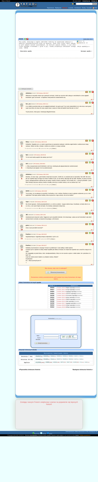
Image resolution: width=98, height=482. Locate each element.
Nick (38, 338)
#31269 (76, 365)
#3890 (49, 365)
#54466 (46, 362)
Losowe (70, 8)
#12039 (40, 365)
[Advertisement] (7, 241)
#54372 (76, 362)
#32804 (87, 365)
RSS (95, 8)
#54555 (59, 359)
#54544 (53, 359)
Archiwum (77, 8)
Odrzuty (64, 8)
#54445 (65, 362)
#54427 (59, 362)
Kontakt (89, 8)
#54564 (65, 359)
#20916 (56, 365)
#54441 (53, 362)
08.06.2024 (86, 39)
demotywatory (33, 438)
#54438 (81, 362)
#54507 (76, 359)
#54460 (39, 362)
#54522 (39, 359)
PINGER (49, 436)
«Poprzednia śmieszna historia (29, 372)
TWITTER (43, 436)
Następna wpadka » (86, 51)
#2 (39, 148)
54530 (52, 297)
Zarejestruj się (86, 1)
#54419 (71, 362)
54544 (52, 288)
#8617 (69, 365)
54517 (52, 291)
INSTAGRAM (36, 436)
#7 (39, 239)
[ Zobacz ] (53, 148)
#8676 (63, 365)
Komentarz (54, 318)
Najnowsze (50, 8)
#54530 (46, 359)
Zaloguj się (94, 1)
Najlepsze (58, 8)
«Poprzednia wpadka (26, 51)
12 (82, 43)
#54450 (71, 359)
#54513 (81, 359)
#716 (82, 365)
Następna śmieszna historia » (83, 372)
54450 (52, 302)
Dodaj (84, 8)
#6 (39, 208)
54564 (52, 293)
